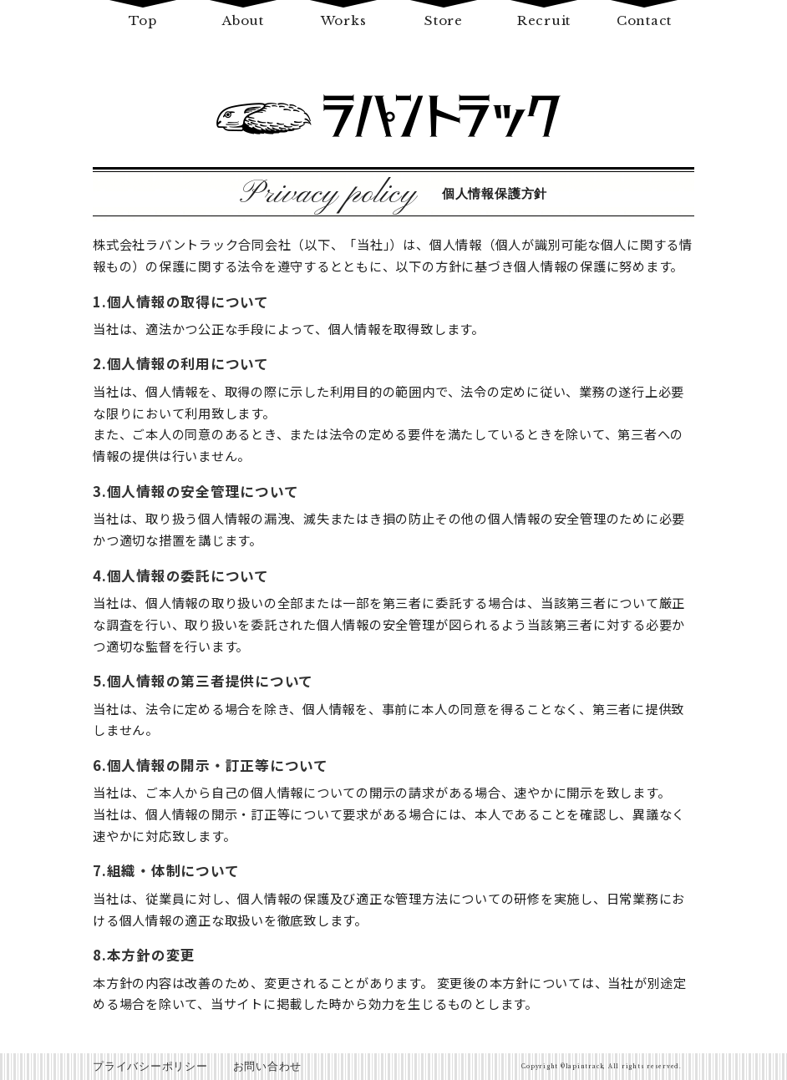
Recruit (544, 20)
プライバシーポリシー (150, 1066)
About (243, 20)
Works (344, 20)
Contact (644, 20)
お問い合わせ (267, 1066)
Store (443, 20)
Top (142, 20)
